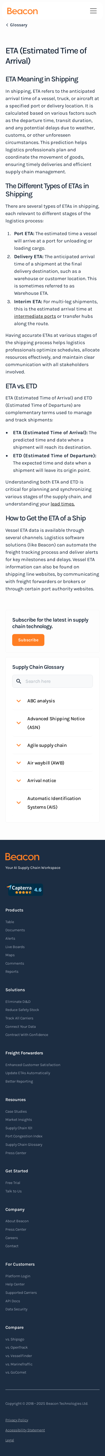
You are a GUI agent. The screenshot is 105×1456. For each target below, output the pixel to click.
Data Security (16, 1309)
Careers (11, 1238)
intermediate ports (35, 316)
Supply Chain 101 (18, 1128)
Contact (11, 1246)
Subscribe (28, 639)
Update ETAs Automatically (27, 1073)
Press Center (15, 1153)
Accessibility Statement (25, 1430)
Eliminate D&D (18, 1001)
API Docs (12, 1301)
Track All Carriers (19, 1018)
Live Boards (15, 947)
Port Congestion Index (23, 1136)
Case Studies (16, 1111)
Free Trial (12, 1182)
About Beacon (17, 1221)
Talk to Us (13, 1191)
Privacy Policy (16, 1420)
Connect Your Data (20, 1026)
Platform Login (17, 1276)
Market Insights (18, 1119)
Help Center (15, 1284)
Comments (14, 963)
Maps (10, 955)
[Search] (52, 681)
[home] (22, 10)
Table (9, 922)
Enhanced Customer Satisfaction (32, 1065)
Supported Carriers (21, 1292)
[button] (92, 10)
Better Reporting (19, 1081)
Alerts (10, 938)
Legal (9, 1440)
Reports (11, 971)
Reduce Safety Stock (22, 1009)
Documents (15, 930)
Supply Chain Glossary (23, 1144)
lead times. (63, 504)
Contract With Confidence (26, 1034)
